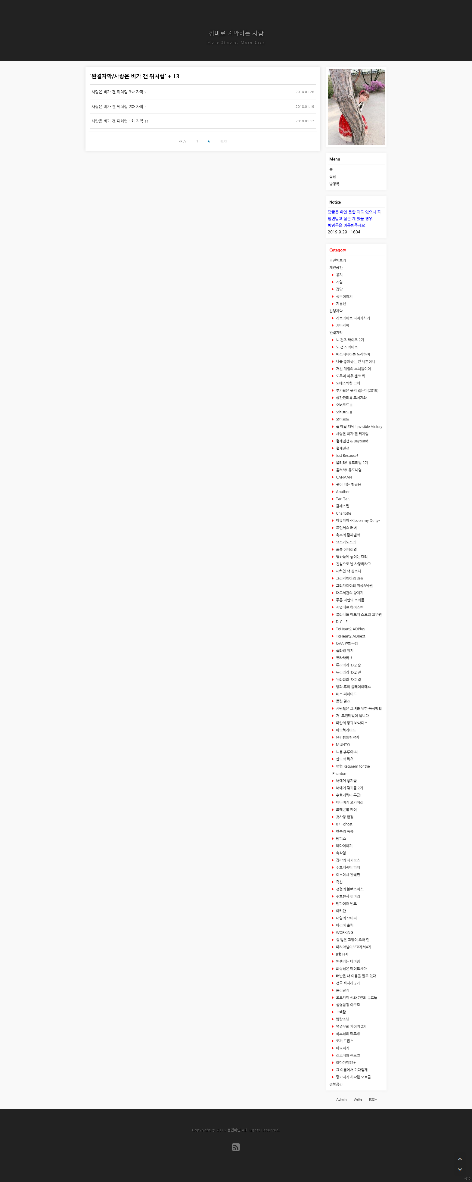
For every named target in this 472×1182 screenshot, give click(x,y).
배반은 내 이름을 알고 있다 (355, 976)
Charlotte (343, 513)
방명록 (334, 184)
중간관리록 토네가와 (351, 398)
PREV (182, 141)
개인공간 (336, 268)
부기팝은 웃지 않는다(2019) (356, 390)
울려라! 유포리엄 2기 (351, 463)
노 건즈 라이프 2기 (349, 340)
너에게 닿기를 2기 (349, 788)
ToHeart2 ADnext (350, 636)
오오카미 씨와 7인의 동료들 (356, 998)
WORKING (344, 932)
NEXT (223, 141)
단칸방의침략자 (347, 737)
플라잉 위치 (344, 651)
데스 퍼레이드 (346, 694)
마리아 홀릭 (344, 925)
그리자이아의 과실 (349, 578)
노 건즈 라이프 (346, 347)
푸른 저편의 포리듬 (349, 600)
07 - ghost (343, 824)
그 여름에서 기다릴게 (351, 1070)
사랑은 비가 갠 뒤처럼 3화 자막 (117, 92)
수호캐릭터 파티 (347, 867)
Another (342, 492)
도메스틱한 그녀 (347, 383)
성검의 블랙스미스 (349, 889)
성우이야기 (343, 296)
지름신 (340, 304)
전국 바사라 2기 (347, 983)
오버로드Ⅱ (344, 412)
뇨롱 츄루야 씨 (346, 752)
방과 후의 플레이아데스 (353, 687)
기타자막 (342, 325)
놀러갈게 (342, 990)
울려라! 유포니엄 (348, 470)
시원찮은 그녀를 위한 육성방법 (358, 708)
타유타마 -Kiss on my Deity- (357, 520)
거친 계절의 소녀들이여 (353, 369)
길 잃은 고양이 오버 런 (352, 940)
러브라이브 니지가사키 (352, 318)
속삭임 (340, 853)
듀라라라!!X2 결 (348, 679)
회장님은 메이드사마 (351, 969)
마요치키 (342, 1048)
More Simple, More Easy (236, 42)
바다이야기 (343, 846)
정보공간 (336, 1084)
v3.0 (467, 1178)
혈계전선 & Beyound (351, 441)
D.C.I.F (341, 622)
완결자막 (336, 333)
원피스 (340, 838)
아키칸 (340, 911)
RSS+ (373, 1099)
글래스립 (342, 506)
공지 (339, 275)
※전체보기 (337, 260)
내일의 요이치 (346, 918)
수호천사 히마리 (347, 896)
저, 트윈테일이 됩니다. (352, 716)
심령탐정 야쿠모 (347, 1005)
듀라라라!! (343, 658)
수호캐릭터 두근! (348, 795)
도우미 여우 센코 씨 (350, 376)
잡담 (332, 177)
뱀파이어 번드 (346, 904)
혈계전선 (342, 448)
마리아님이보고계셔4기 (353, 947)
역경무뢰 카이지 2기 (350, 1026)
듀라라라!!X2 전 (348, 672)
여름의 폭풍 (344, 831)
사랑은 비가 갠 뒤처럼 (351, 434)
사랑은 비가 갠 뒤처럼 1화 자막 (117, 121)
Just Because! (346, 455)
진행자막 (336, 311)
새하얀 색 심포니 (348, 571)
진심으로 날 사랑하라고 (353, 564)
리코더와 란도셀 (347, 1055)
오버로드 (342, 419)
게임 (339, 282)
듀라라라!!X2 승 (348, 665)
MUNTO (342, 745)
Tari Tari (342, 499)
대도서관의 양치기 (349, 593)
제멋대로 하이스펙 (349, 607)
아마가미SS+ (345, 1063)
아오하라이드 (345, 730)
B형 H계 (341, 954)
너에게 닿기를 (346, 781)
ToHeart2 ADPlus (350, 629)
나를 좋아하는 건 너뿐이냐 (355, 361)
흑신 (339, 882)
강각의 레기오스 (347, 860)
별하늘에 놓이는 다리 (351, 557)
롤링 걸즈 (342, 701)
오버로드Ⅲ (344, 405)
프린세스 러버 (346, 528)
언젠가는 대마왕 (347, 961)
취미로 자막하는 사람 (236, 33)
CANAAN (343, 477)
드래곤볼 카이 (346, 810)
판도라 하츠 (344, 759)
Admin (341, 1099)
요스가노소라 (345, 542)
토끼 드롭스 (344, 1041)
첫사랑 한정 (344, 817)
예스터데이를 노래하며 (352, 354)
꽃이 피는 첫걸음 (348, 484)
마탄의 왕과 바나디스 (351, 723)
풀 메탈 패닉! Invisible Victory (358, 427)
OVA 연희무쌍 (346, 643)
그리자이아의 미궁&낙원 (354, 586)
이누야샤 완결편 (347, 875)
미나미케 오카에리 (349, 802)
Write (358, 1099)
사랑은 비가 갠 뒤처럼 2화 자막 (117, 107)
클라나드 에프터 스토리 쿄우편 (358, 614)
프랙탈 (340, 1012)
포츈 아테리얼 (346, 549)
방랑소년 (342, 1019)
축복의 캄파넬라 (347, 535)
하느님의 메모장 (347, 1034)
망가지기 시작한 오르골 (353, 1077)
